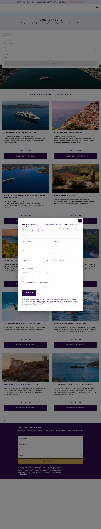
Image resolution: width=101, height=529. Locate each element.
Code (54, 248)
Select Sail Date (27, 268)
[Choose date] (47, 272)
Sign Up (29, 293)
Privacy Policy (38, 305)
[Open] (47, 260)
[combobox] (34, 260)
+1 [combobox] (53, 251)
